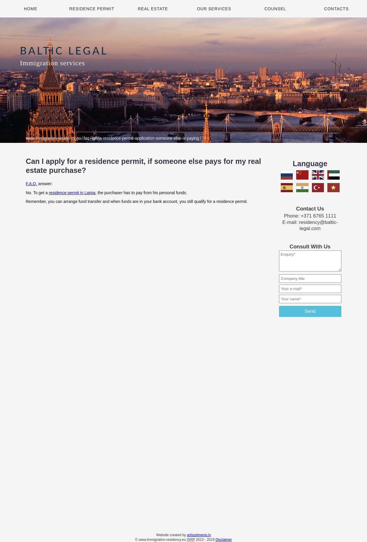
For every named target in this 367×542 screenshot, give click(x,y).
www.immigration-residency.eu (53, 138)
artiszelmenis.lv (199, 535)
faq (86, 138)
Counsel (275, 8)
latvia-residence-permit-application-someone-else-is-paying (145, 138)
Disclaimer (224, 540)
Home (30, 8)
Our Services (214, 8)
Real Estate (153, 8)
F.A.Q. (31, 183)
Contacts (336, 8)
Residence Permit (91, 8)
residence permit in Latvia (72, 192)
